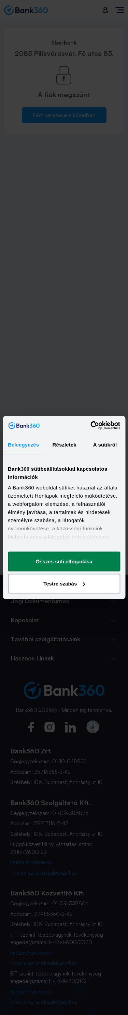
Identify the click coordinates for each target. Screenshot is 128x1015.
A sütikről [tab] (105, 444)
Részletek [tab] (64, 444)
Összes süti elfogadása (64, 561)
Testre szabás (64, 584)
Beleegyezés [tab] (23, 444)
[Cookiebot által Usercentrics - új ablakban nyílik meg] (91, 425)
